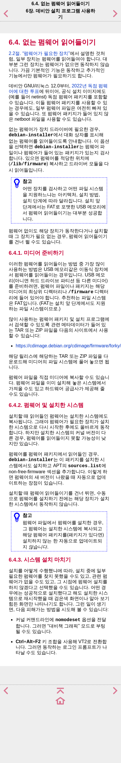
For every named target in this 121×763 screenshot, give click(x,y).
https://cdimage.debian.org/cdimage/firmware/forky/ (68, 345)
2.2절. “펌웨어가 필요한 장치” (39, 53)
